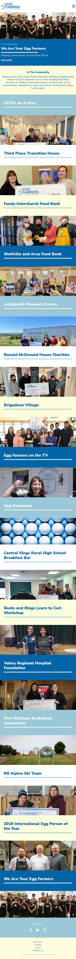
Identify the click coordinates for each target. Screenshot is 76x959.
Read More (6, 60)
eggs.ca (38, 948)
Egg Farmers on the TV (26, 455)
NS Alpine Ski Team (23, 773)
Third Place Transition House (31, 153)
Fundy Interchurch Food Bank (32, 203)
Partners (38, 945)
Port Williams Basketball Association (28, 721)
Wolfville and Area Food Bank (33, 254)
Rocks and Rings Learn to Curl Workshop (33, 610)
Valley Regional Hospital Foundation (27, 665)
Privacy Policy (38, 942)
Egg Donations (18, 505)
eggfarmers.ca (38, 951)
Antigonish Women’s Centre (30, 304)
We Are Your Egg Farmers (23, 48)
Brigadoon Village (21, 405)
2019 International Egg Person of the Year (36, 826)
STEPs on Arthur (20, 103)
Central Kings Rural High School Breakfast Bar (35, 555)
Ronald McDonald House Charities (36, 354)
